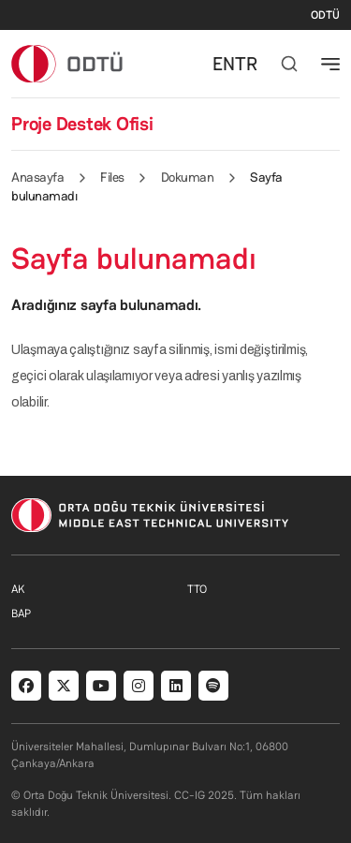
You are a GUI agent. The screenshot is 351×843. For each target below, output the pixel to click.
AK (17, 589)
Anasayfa (37, 177)
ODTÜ (325, 14)
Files (112, 177)
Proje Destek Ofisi (82, 123)
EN (223, 63)
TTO (197, 589)
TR (246, 63)
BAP (21, 613)
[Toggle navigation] (330, 63)
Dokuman (187, 177)
